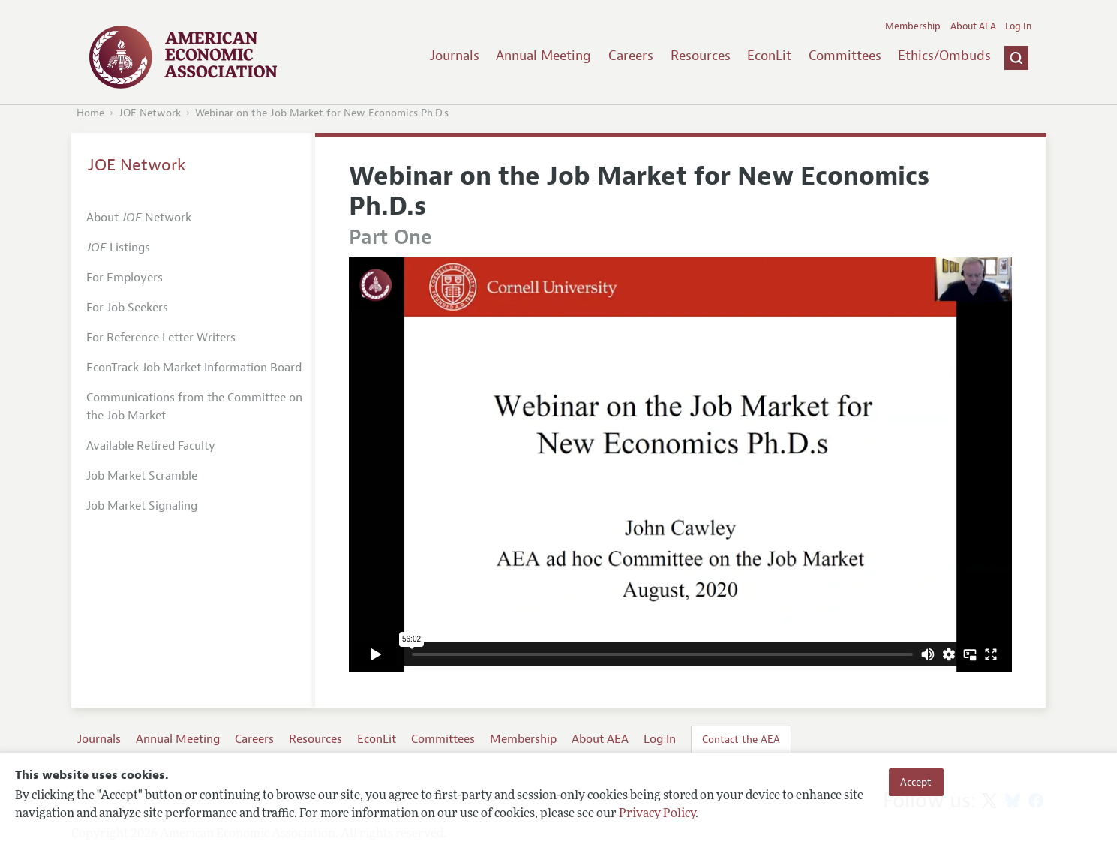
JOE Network (150, 113)
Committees (845, 55)
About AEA (973, 26)
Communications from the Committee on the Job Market (194, 406)
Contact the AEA (741, 739)
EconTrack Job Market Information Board (194, 367)
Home (90, 113)
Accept (916, 782)
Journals (454, 55)
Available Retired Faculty (150, 445)
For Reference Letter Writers (161, 337)
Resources (701, 55)
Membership (913, 26)
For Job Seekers (127, 307)
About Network (138, 217)
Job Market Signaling (141, 505)
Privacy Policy (657, 814)
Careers (630, 55)
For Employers (124, 277)
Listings (118, 247)
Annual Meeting (543, 55)
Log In (1018, 26)
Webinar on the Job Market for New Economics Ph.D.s (322, 113)
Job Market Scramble (141, 475)
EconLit (769, 55)
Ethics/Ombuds (944, 55)
